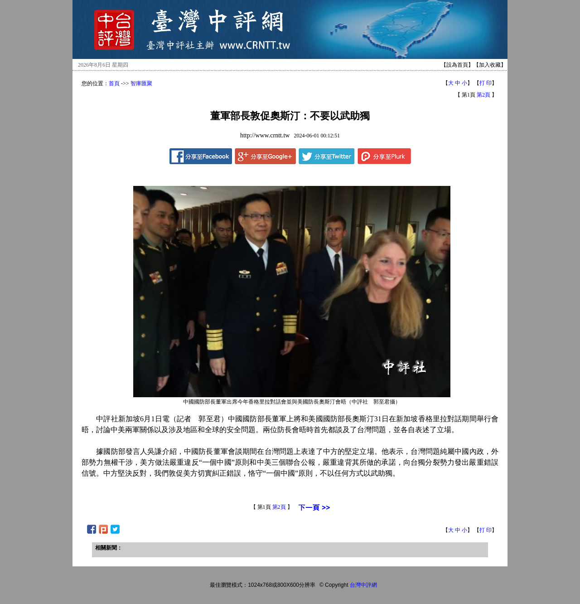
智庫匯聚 (141, 83)
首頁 (114, 83)
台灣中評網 (363, 585)
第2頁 (483, 95)
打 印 (485, 83)
